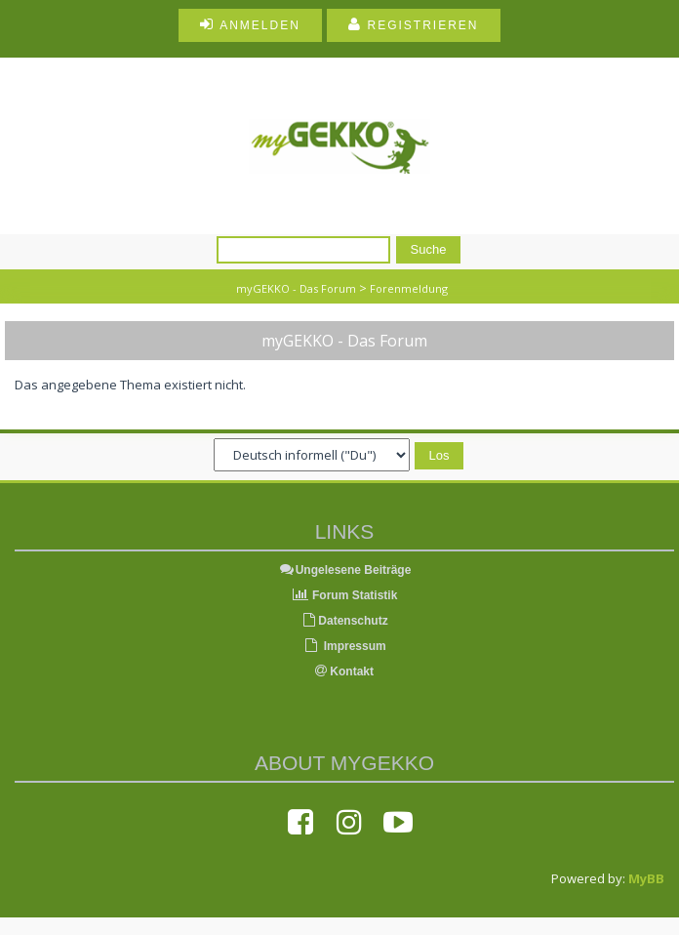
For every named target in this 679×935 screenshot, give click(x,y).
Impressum (343, 646)
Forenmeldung (409, 288)
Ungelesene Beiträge (345, 570)
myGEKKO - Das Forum (296, 288)
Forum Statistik (345, 595)
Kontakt (344, 671)
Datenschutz (343, 621)
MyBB (646, 878)
